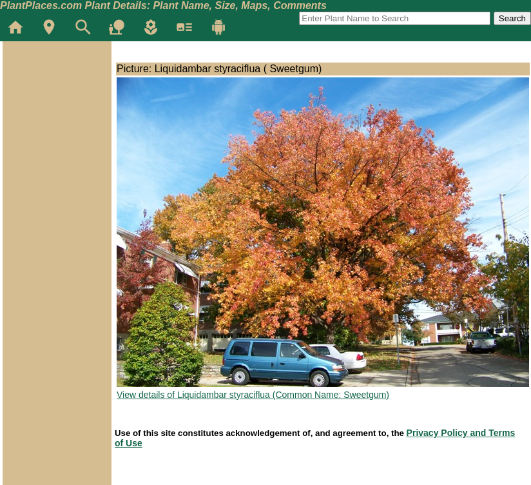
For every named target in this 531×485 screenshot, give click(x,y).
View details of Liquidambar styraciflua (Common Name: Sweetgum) (253, 395)
